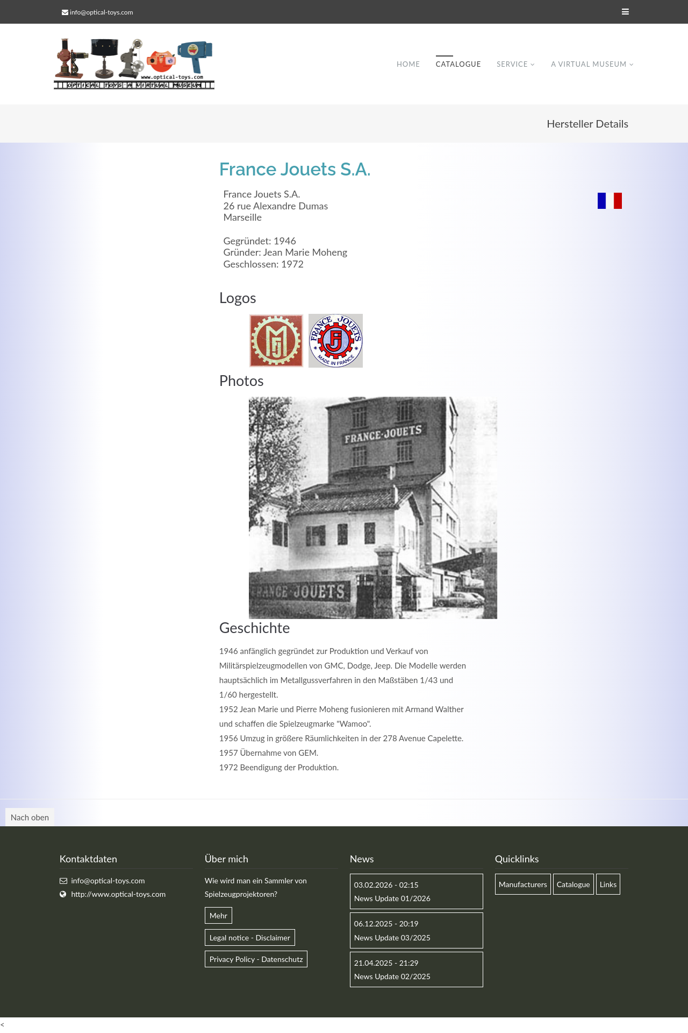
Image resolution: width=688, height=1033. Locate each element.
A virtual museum (589, 64)
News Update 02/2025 (392, 976)
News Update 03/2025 (392, 937)
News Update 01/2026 (392, 898)
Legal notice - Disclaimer (250, 937)
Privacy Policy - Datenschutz (256, 959)
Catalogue (458, 64)
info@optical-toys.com (101, 12)
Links (608, 884)
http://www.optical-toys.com (118, 894)
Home (408, 64)
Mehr (218, 915)
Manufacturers (523, 884)
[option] (373, 508)
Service (512, 64)
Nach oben (30, 817)
